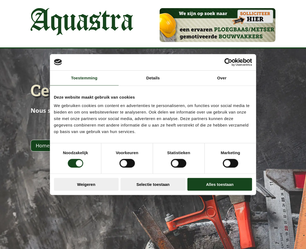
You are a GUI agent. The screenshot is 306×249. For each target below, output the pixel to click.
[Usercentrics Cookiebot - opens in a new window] (247, 65)
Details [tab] (153, 81)
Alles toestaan (232, 181)
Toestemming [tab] (72, 81)
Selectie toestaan (153, 181)
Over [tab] (234, 81)
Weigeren (74, 181)
